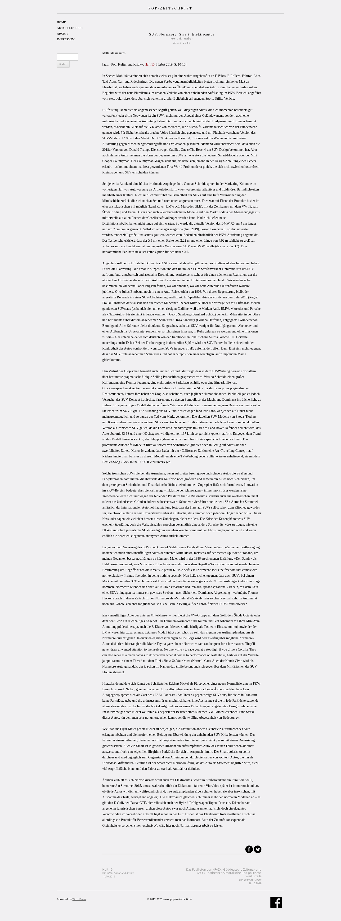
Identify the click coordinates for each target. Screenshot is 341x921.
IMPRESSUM (66, 39)
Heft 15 (150, 64)
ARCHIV (63, 33)
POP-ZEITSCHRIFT (170, 8)
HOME (61, 22)
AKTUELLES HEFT (70, 28)
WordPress (79, 899)
